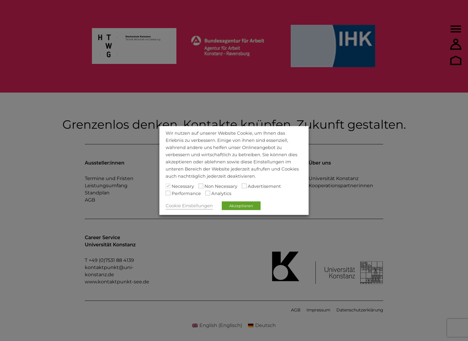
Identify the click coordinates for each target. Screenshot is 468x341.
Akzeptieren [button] (241, 205)
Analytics (221, 193)
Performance (186, 193)
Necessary (183, 186)
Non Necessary (220, 186)
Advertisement (264, 186)
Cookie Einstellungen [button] (189, 205)
